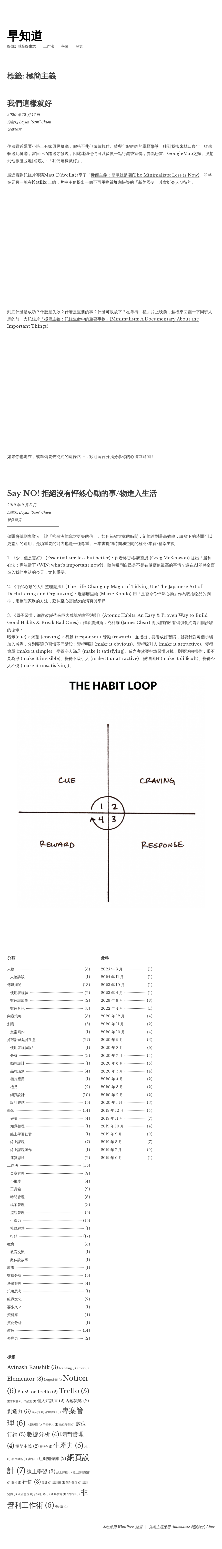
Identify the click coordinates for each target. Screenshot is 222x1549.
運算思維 (17, 1157)
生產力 (15, 1220)
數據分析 (14, 1275)
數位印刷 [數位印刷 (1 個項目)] (67, 1424)
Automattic (180, 1527)
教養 (10, 1267)
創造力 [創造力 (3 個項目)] (19, 1411)
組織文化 (14, 1299)
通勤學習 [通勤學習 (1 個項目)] (58, 1494)
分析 (13, 1055)
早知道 (25, 35)
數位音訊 (17, 1008)
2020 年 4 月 (112, 1079)
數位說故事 (19, 1000)
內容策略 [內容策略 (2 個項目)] (77, 1400)
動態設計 (17, 1063)
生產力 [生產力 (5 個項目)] (68, 1445)
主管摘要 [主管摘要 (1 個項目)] (15, 1401)
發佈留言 (14, 129)
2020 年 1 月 (111, 1102)
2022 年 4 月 (112, 1008)
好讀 (13, 1118)
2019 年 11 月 (112, 1118)
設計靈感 (17, 1102)
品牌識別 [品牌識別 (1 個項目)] (53, 1412)
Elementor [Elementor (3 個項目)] (25, 1379)
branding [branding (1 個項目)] (67, 1368)
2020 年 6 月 (112, 1063)
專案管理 (17, 1173)
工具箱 (15, 1189)
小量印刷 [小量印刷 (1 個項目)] (34, 1424)
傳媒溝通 (14, 984)
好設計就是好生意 (21, 46)
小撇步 (15, 1181)
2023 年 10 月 (113, 984)
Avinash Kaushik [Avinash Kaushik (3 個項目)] (32, 1367)
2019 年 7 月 (111, 1149)
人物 (10, 969)
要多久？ (14, 1307)
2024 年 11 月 (112, 977)
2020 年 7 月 (112, 1055)
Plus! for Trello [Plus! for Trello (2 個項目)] (37, 1391)
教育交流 (17, 1252)
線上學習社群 (21, 1134)
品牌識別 (17, 1071)
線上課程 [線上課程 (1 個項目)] (64, 1472)
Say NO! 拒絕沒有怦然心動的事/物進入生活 (82, 493)
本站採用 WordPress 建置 (122, 1527)
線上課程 (17, 1141)
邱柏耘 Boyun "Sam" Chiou (29, 122)
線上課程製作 (21, 1149)
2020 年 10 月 (113, 1032)
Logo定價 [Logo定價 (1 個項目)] (53, 1379)
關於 (79, 46)
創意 (10, 1024)
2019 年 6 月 (111, 1157)
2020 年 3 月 (112, 1087)
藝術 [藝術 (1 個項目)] (16, 1482)
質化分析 (14, 1322)
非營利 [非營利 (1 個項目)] (73, 1494)
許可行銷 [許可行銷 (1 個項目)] (42, 1494)
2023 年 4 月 (112, 992)
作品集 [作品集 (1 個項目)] (30, 1401)
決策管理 (14, 1283)
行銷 (13, 1236)
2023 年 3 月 (112, 1000)
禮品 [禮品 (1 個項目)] (33, 1459)
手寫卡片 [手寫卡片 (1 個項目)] (50, 1424)
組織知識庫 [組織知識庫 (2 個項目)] (52, 1458)
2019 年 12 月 (112, 1110)
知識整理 (17, 1126)
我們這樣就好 (29, 103)
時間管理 (17, 1197)
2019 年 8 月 (111, 1141)
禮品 (13, 1087)
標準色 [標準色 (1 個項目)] (46, 1446)
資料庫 (12, 1314)
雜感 (10, 1330)
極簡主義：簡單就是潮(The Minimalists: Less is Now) (145, 175)
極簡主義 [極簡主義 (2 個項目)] (27, 1446)
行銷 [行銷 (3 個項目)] (31, 1482)
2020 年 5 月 (112, 1071)
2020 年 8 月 (112, 1047)
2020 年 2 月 (112, 1095)
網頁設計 (17, 1095)
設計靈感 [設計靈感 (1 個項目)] (25, 1494)
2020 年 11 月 (112, 1024)
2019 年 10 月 (112, 1126)
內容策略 (14, 1016)
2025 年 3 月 (112, 969)
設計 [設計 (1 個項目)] (47, 1482)
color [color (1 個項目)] (83, 1368)
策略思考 (14, 1291)
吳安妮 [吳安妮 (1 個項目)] (38, 1412)
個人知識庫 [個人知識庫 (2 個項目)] (51, 1400)
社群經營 (17, 1228)
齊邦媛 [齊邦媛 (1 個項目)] (61, 1506)
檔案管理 (17, 1204)
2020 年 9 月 (112, 1039)
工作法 (48, 46)
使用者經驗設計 (22, 1047)
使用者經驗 (19, 992)
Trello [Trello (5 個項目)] (74, 1391)
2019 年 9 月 (111, 1134)
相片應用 (17, 1079)
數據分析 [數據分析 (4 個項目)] (43, 1434)
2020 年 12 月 (113, 1016)
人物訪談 (17, 977)
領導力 (12, 1338)
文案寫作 (17, 1032)
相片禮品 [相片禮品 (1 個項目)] (19, 1459)
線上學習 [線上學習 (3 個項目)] (41, 1471)
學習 (64, 46)
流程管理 (17, 1212)
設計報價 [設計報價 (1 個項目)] (74, 1482)
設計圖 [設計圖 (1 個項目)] (59, 1482)
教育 (10, 1244)
